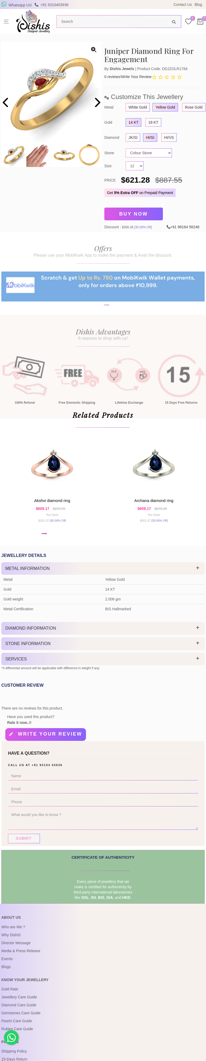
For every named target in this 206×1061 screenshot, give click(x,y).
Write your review (50, 741)
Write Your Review (136, 77)
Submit (24, 844)
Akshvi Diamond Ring (52, 506)
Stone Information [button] (28, 651)
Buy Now (133, 213)
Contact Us (183, 4)
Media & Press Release (20, 957)
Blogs (6, 972)
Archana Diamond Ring (154, 506)
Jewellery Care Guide (19, 1003)
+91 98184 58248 (184, 225)
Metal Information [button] (27, 576)
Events (7, 965)
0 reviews (112, 77)
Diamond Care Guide (18, 1011)
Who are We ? (13, 933)
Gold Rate (9, 995)
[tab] (103, 576)
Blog (198, 4)
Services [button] (16, 666)
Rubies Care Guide (17, 1035)
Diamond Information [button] (30, 636)
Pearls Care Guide (16, 1027)
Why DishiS (10, 941)
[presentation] (6, 103)
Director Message (16, 949)
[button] (44, 541)
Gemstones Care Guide (20, 1019)
